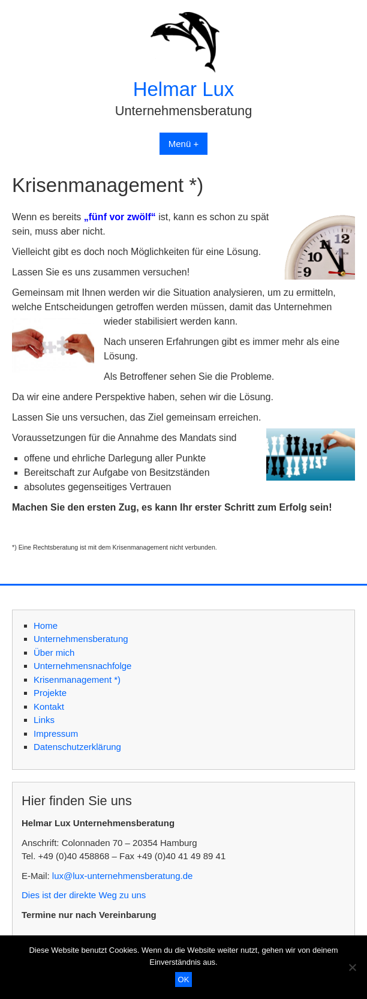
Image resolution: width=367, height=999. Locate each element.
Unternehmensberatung (81, 639)
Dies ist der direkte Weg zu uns (84, 895)
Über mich (54, 652)
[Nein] (352, 967)
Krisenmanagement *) (77, 679)
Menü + (183, 144)
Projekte (50, 693)
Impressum (56, 733)
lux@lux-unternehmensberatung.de (122, 876)
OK (183, 979)
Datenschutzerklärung (77, 747)
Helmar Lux (183, 89)
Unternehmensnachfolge (82, 666)
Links (44, 720)
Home (46, 625)
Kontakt (49, 706)
